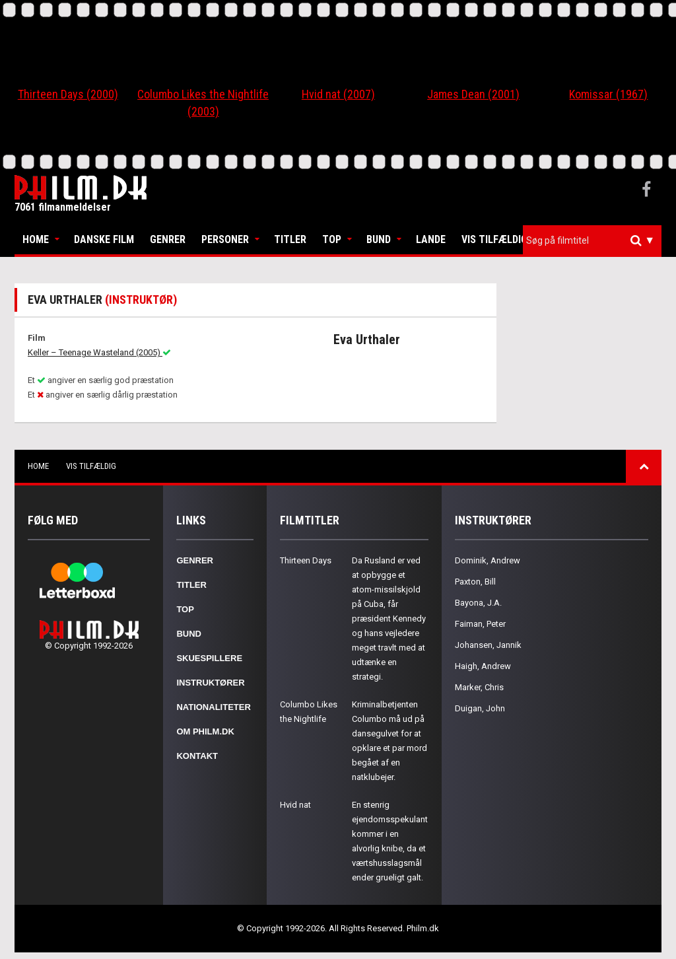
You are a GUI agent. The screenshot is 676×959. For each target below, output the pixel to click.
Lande (431, 239)
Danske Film (104, 239)
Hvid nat (295, 805)
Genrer (168, 239)
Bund (378, 239)
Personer (225, 239)
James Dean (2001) (473, 94)
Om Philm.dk (205, 731)
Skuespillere (209, 658)
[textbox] (595, 240)
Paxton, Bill (475, 581)
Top (331, 239)
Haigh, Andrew (483, 666)
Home (35, 239)
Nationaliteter (213, 707)
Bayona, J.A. (478, 603)
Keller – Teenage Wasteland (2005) (99, 352)
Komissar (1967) (608, 94)
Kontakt (197, 756)
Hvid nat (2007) (338, 94)
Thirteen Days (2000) (68, 94)
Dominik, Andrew (487, 560)
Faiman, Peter (480, 624)
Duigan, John (480, 708)
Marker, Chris (479, 687)
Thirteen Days (305, 560)
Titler (290, 239)
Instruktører (210, 683)
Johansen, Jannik (488, 645)
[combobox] (592, 240)
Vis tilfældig (494, 239)
